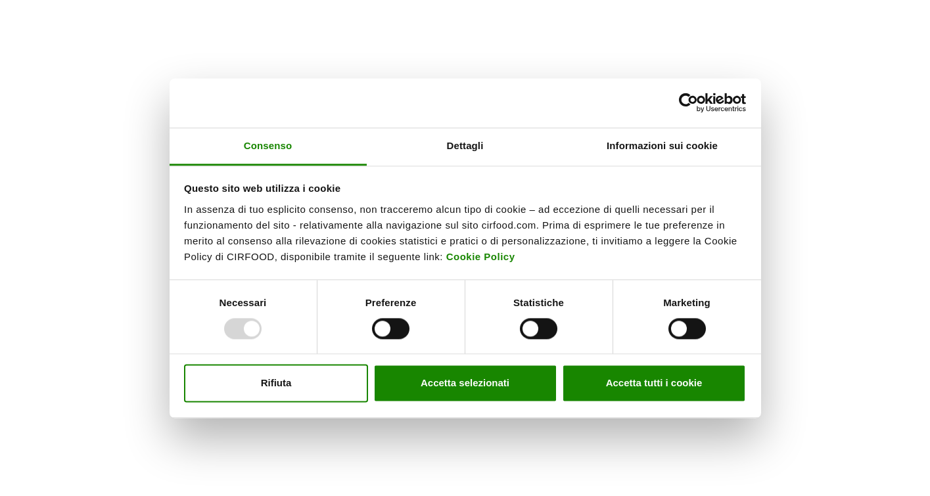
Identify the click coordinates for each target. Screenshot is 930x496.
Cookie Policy (480, 256)
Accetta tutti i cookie (654, 383)
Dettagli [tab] (465, 145)
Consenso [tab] (268, 145)
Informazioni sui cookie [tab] (662, 145)
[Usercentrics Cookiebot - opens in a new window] (688, 102)
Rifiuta (276, 383)
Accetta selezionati (465, 383)
